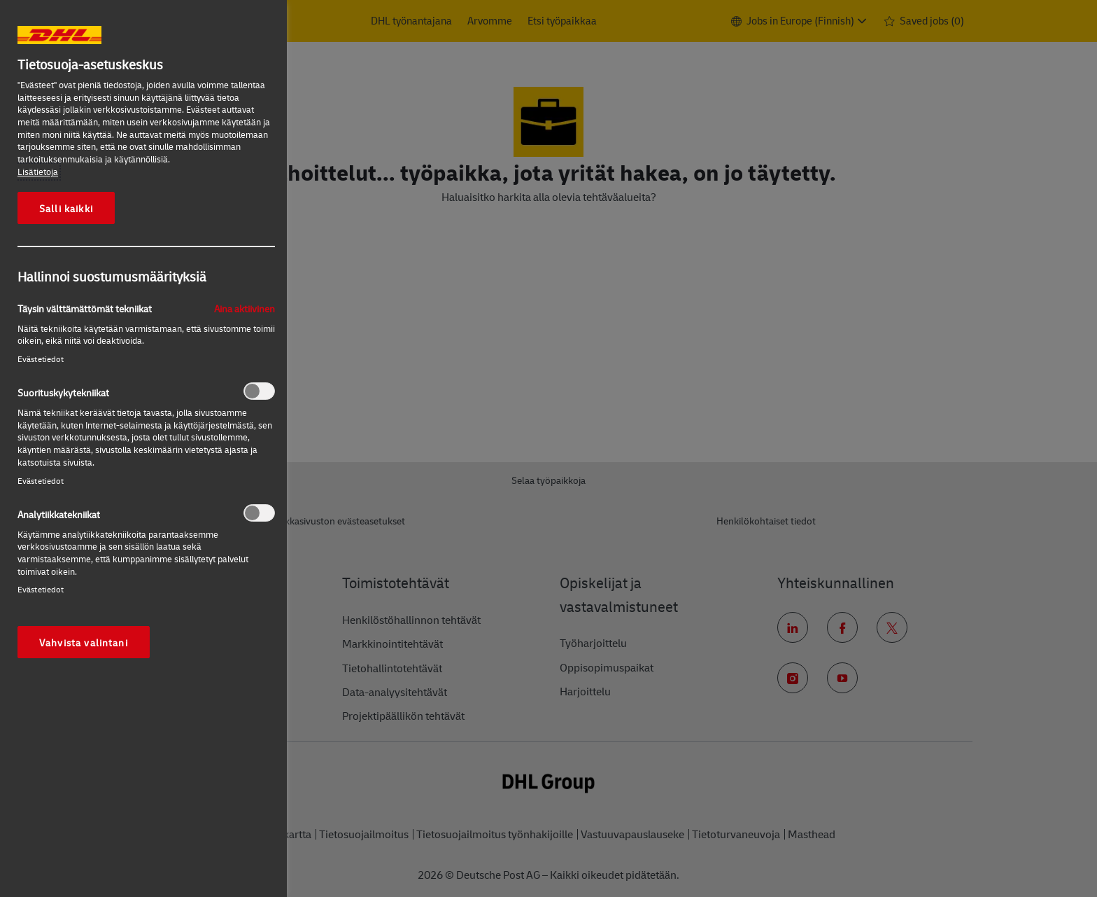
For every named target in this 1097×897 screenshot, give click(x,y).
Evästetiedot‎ (40, 359)
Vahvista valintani (83, 642)
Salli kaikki (66, 208)
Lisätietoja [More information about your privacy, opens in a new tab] (37, 171)
